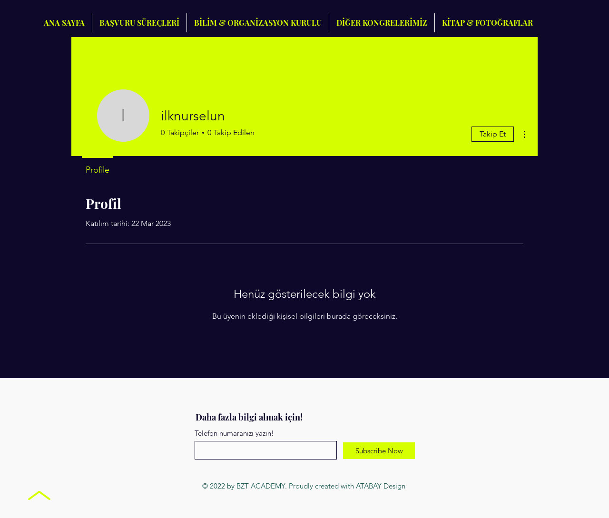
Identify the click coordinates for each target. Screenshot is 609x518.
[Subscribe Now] (379, 450)
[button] (381, 22)
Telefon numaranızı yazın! (234, 433)
